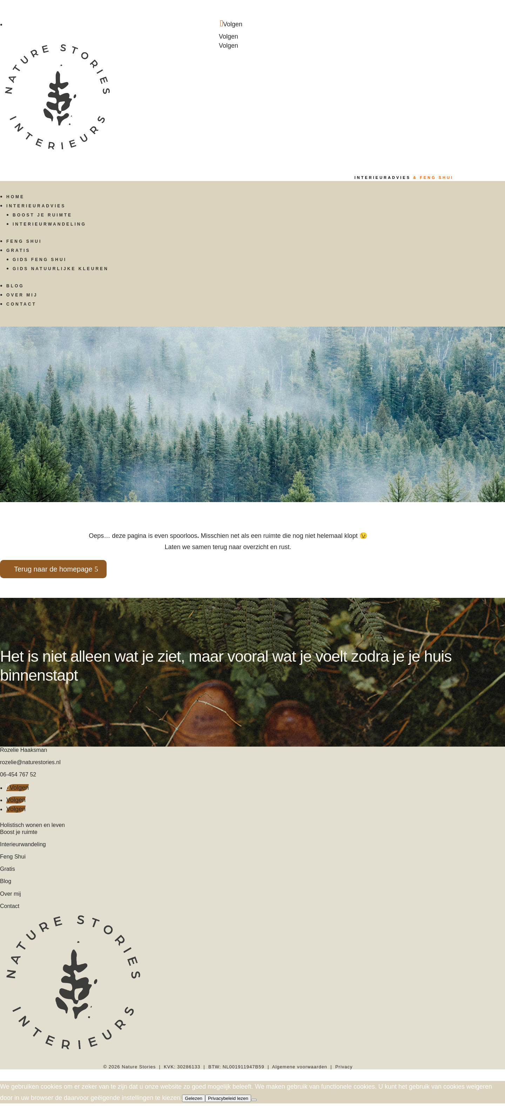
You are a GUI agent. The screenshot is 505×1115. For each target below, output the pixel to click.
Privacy (344, 1066)
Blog (15, 285)
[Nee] (254, 1100)
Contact (21, 304)
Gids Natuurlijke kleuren (61, 268)
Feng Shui (24, 241)
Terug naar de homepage (53, 569)
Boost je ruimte (42, 215)
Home (15, 196)
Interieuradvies (36, 205)
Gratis (18, 250)
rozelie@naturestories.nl (30, 762)
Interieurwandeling (49, 224)
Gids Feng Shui (40, 259)
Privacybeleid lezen (228, 1098)
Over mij (22, 295)
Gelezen (193, 1098)
